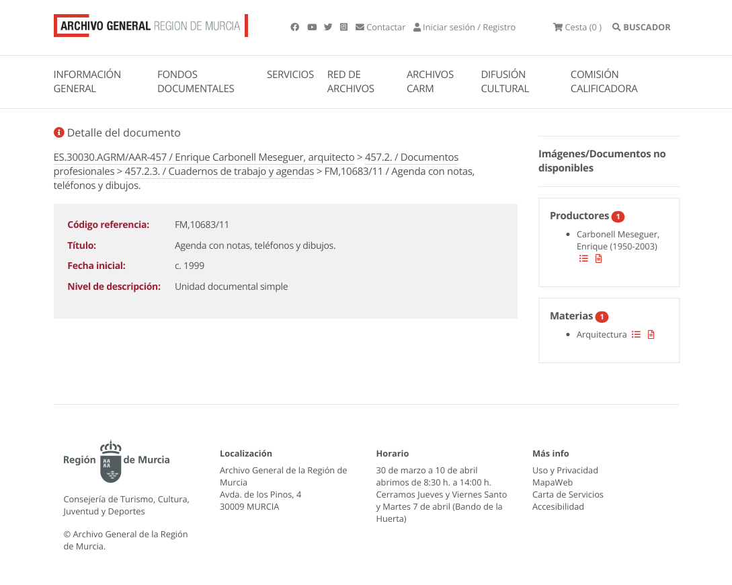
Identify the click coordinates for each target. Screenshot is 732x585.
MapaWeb (552, 482)
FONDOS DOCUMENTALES (196, 81)
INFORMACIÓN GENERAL (87, 81)
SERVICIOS (290, 74)
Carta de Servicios (568, 494)
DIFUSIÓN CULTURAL (505, 81)
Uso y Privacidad (565, 470)
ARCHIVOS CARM (430, 81)
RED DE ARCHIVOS (350, 81)
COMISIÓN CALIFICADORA (604, 81)
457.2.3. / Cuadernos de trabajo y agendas (219, 171)
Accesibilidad (558, 506)
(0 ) (577, 27)
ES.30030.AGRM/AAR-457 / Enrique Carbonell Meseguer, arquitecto (204, 157)
